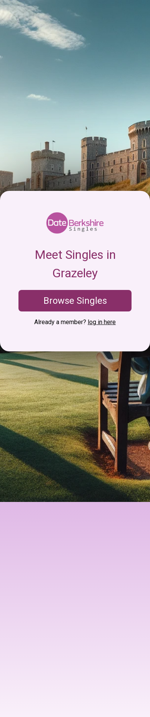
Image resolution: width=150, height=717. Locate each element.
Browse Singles (75, 300)
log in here (102, 322)
